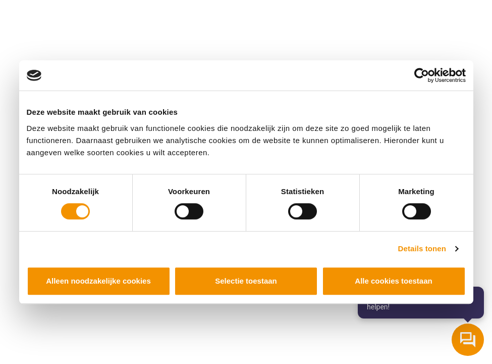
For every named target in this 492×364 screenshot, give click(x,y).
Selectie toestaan (246, 281)
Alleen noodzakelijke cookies (98, 281)
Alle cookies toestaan (393, 281)
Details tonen (422, 248)
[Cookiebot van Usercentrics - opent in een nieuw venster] (421, 75)
